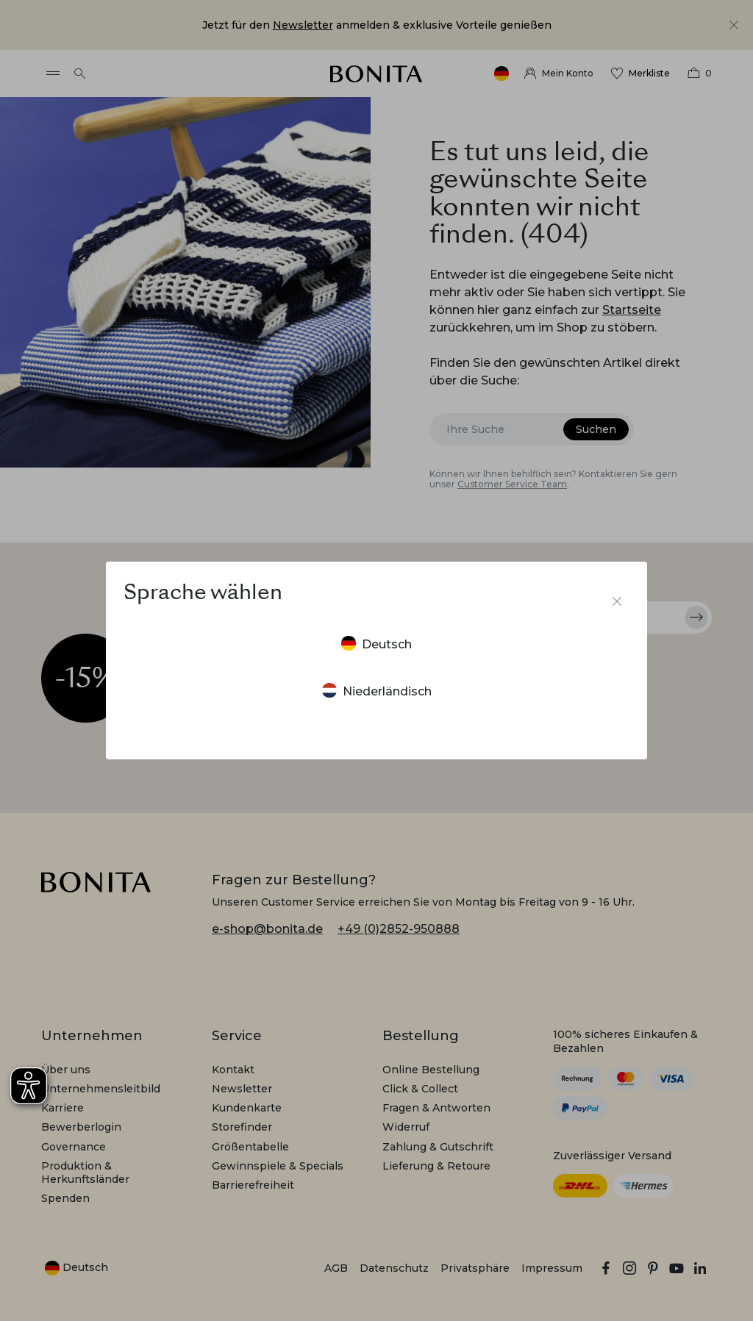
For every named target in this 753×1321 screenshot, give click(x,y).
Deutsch (376, 643)
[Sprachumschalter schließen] (617, 601)
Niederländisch (377, 690)
